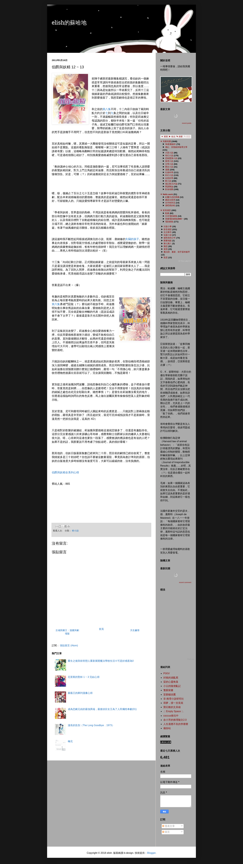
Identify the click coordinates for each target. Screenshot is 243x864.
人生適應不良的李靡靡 (175, 724)
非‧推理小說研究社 (173, 698)
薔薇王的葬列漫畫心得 (80, 693)
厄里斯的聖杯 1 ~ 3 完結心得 (83, 677)
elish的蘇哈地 (69, 23)
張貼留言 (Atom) (69, 645)
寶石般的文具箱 (172, 707)
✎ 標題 (187, 136)
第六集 (56, 304)
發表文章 (168, 826)
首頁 (101, 629)
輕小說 (75, 530)
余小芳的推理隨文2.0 (175, 720)
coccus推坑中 (171, 715)
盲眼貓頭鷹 (169, 694)
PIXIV (166, 673)
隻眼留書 (168, 690)
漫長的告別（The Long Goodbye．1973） (91, 725)
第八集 (107, 109)
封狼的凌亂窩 (170, 677)
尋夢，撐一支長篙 (173, 703)
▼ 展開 (164, 136)
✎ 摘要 (179, 136)
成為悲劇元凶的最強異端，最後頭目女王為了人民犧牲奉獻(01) (102, 709)
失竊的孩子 (132, 239)
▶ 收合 (172, 136)
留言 (166, 832)
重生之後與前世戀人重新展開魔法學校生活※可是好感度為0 (101, 661)
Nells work (167, 194)
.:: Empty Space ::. (173, 711)
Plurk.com (190, 659)
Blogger (151, 853)
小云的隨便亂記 (172, 686)
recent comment (185, 582)
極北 (70, 741)
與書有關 (166, 141)
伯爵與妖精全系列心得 (65, 472)
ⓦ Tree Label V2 (184, 261)
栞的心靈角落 (170, 681)
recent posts (186, 123)
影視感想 (166, 210)
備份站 (167, 728)
